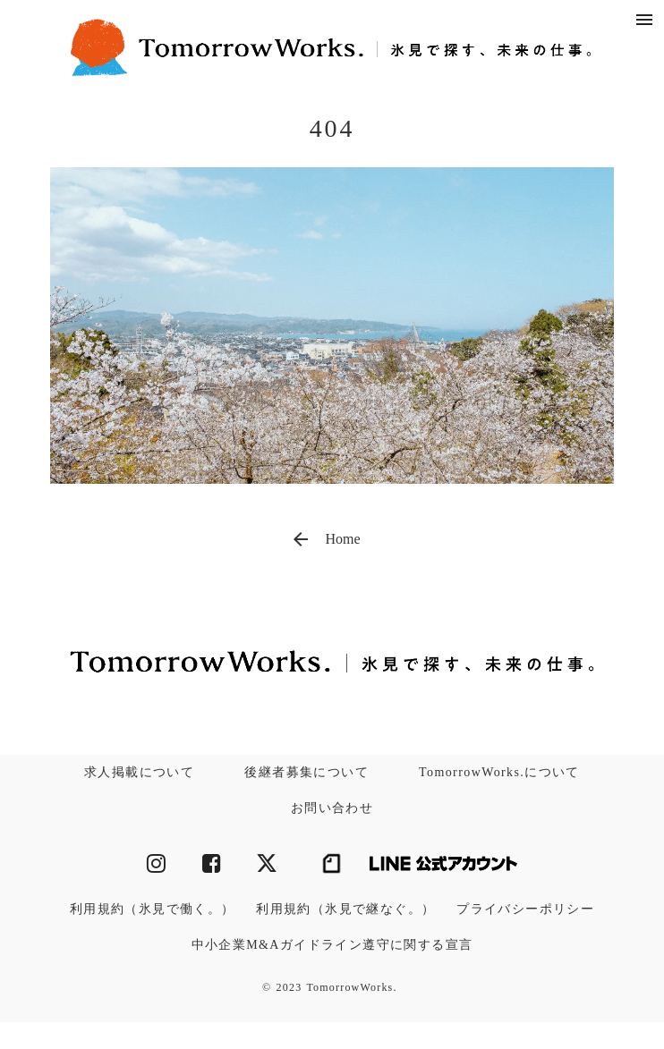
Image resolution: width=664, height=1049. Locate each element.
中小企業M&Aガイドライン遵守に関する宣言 (332, 945)
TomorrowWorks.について (499, 772)
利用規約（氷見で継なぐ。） (345, 909)
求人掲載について (139, 772)
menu (644, 19)
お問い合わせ (332, 808)
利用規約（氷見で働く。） (152, 909)
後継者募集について (306, 772)
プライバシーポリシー (525, 909)
